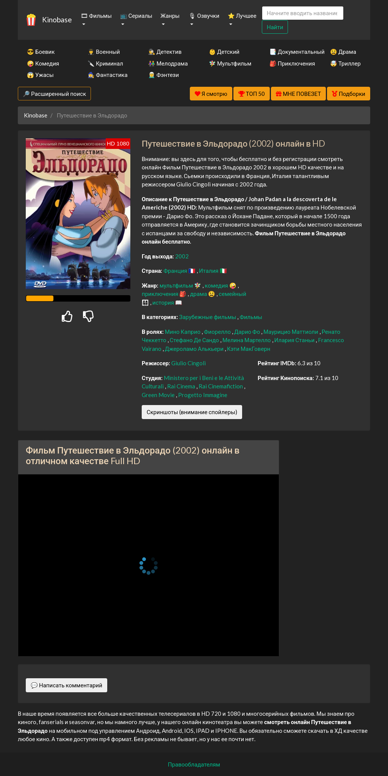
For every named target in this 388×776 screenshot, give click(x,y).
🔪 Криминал (105, 63)
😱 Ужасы (40, 74)
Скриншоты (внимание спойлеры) (192, 411)
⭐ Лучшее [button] (242, 15)
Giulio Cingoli (188, 363)
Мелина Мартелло (247, 339)
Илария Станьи (295, 339)
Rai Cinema (181, 386)
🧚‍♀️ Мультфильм (229, 63)
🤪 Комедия (43, 63)
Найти (275, 26)
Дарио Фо (247, 331)
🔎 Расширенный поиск (54, 93)
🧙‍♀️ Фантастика (108, 74)
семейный (232, 293)
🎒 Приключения (289, 63)
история (163, 302)
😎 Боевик (41, 51)
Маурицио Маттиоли (291, 331)
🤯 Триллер (345, 63)
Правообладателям (194, 764)
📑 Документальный (289, 51)
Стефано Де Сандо (195, 339)
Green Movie (159, 394)
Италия (209, 270)
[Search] (303, 13)
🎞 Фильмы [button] (96, 15)
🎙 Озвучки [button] (204, 15)
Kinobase (57, 19)
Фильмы (250, 316)
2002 (182, 256)
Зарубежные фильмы (208, 316)
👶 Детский (224, 51)
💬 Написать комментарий (66, 685)
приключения (160, 293)
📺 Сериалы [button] (136, 15)
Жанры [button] (170, 15)
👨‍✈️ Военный (104, 51)
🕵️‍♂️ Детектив (164, 51)
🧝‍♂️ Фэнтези (163, 74)
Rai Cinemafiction (221, 386)
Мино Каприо (183, 331)
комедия (217, 285)
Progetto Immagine (202, 394)
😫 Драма (343, 51)
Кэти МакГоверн (248, 348)
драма (199, 293)
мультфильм (177, 285)
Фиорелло (218, 331)
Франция (175, 270)
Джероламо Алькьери (195, 348)
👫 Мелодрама (168, 63)
